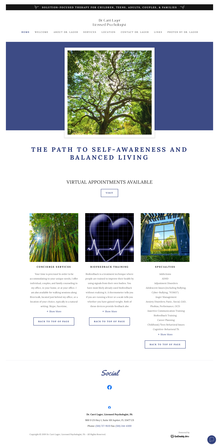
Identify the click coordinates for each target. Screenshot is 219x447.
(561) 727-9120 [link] (103, 425)
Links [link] (158, 32)
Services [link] (89, 32)
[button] (53, 311)
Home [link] (25, 32)
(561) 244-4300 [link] (124, 425)
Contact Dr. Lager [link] (135, 32)
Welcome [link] (41, 32)
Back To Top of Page (165, 344)
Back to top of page (109, 321)
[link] (109, 25)
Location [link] (109, 32)
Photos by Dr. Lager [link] (182, 32)
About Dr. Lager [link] (66, 32)
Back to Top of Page (53, 321)
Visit (109, 193)
